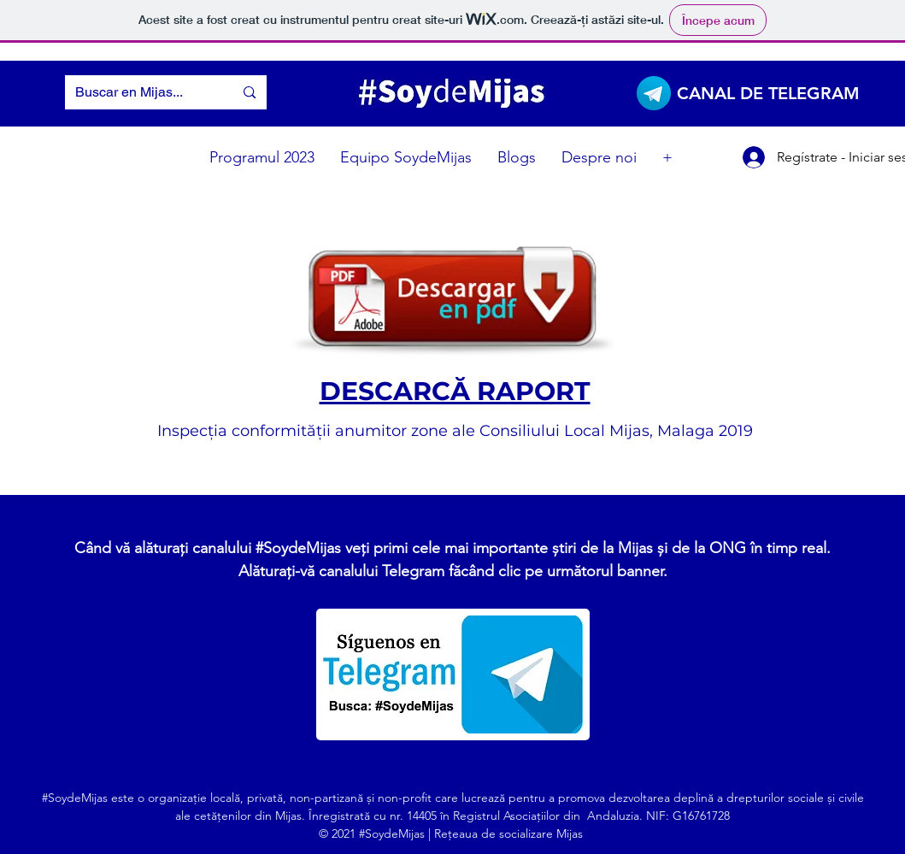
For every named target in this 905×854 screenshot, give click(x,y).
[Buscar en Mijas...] (136, 92)
